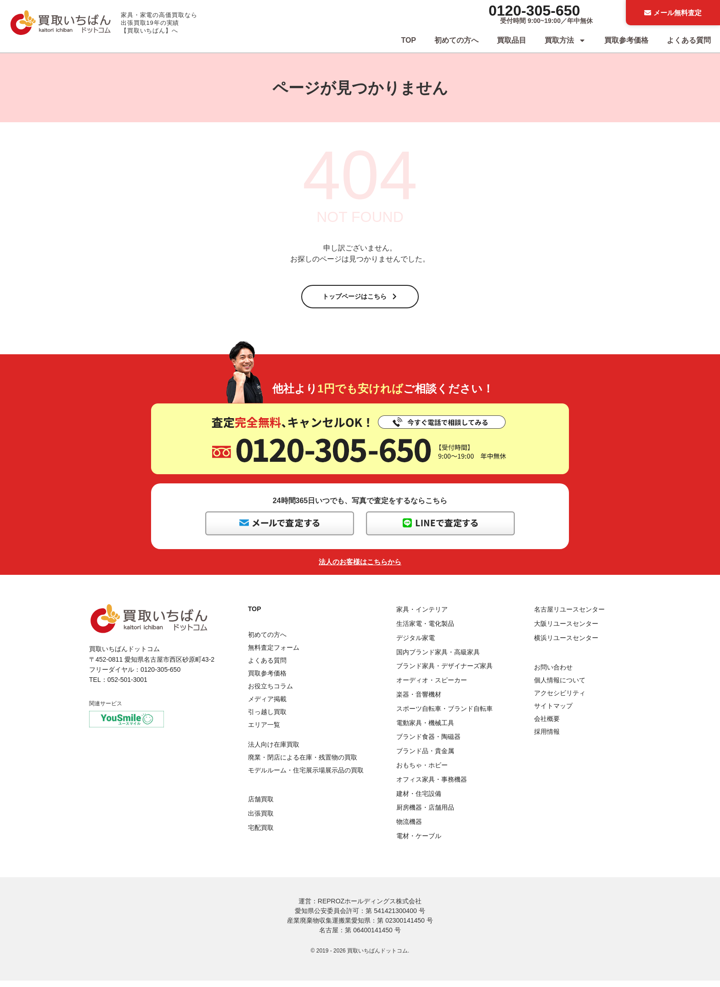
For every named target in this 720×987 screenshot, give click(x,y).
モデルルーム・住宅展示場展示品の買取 (306, 776)
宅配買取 (261, 833)
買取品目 (511, 40)
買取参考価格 (626, 40)
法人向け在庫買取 (273, 750)
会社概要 (547, 725)
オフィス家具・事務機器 (431, 785)
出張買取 (261, 819)
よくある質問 (689, 40)
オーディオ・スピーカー (431, 686)
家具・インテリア (422, 615)
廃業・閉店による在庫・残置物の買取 (302, 763)
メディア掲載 (267, 705)
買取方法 (565, 40)
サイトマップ (553, 712)
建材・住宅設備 (418, 799)
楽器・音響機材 (418, 700)
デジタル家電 (415, 644)
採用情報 (547, 738)
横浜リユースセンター (566, 644)
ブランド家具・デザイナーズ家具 (444, 672)
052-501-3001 (127, 686)
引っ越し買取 (267, 718)
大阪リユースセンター (566, 630)
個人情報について (559, 686)
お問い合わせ (553, 673)
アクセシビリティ (559, 699)
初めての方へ (456, 40)
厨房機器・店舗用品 (425, 813)
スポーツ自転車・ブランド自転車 (444, 715)
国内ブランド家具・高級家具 (438, 658)
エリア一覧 (264, 731)
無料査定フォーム (273, 654)
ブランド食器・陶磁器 (428, 743)
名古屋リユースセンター (569, 615)
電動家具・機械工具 (425, 728)
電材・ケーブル (418, 842)
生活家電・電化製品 (425, 630)
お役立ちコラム (270, 692)
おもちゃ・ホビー (422, 771)
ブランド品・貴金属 (425, 757)
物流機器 (409, 828)
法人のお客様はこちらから (360, 568)
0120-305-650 (534, 10)
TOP (408, 40)
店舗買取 (261, 805)
